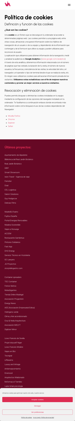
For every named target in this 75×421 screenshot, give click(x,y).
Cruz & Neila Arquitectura (15, 321)
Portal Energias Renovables (16, 220)
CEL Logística (10, 190)
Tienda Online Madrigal (14, 294)
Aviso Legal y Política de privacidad (43, 417)
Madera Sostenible (12, 225)
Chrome (11, 119)
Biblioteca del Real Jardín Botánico (19, 159)
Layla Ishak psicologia (14, 386)
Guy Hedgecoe (11, 198)
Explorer (11, 123)
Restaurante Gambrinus (14, 238)
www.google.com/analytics (53, 59)
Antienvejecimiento (13, 369)
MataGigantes (11, 290)
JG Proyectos (10, 264)
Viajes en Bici (10, 351)
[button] (69, 5)
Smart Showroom (12, 172)
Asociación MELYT (13, 325)
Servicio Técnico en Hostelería (17, 255)
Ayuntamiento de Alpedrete (16, 155)
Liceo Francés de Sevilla (15, 338)
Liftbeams (9, 360)
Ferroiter (8, 181)
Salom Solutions (11, 194)
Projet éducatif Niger (13, 342)
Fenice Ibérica (10, 286)
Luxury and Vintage (12, 364)
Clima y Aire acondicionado (16, 316)
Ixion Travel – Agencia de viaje (17, 177)
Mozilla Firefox (14, 116)
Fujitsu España (11, 216)
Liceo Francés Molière (14, 347)
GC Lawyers (10, 259)
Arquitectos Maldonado (14, 377)
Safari (10, 126)
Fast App (8, 246)
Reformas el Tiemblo (13, 382)
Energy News (10, 303)
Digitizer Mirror (11, 329)
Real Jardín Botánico (13, 164)
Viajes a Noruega (12, 229)
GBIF (7, 168)
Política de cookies (26, 417)
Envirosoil (9, 373)
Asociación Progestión (14, 299)
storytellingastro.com (13, 268)
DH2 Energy (10, 251)
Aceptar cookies (37, 400)
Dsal (6, 185)
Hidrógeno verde (11, 312)
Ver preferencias (37, 412)
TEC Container (11, 281)
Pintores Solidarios (12, 242)
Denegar (37, 406)
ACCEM (8, 233)
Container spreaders (13, 277)
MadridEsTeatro (11, 212)
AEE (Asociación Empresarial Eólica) (20, 307)
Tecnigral (8, 356)
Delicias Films (10, 203)
